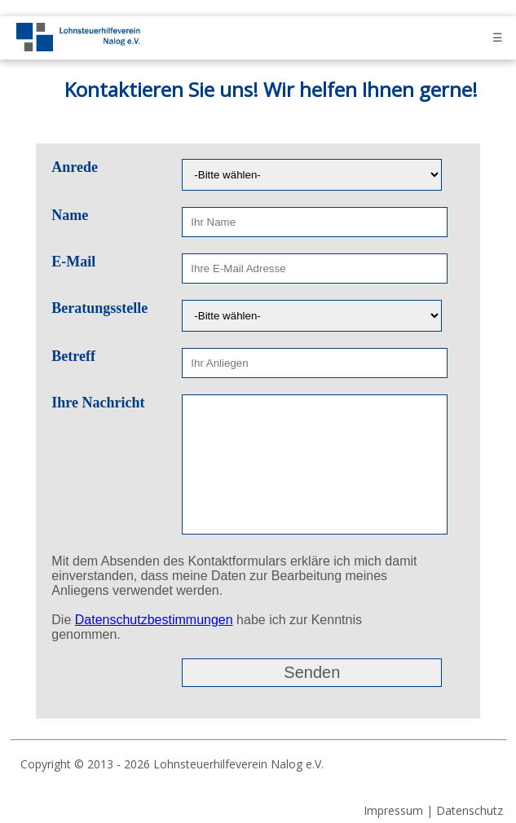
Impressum (393, 810)
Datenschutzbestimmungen (154, 620)
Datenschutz (469, 810)
